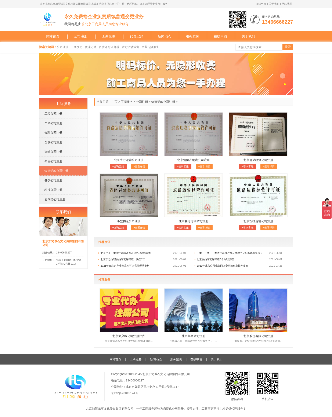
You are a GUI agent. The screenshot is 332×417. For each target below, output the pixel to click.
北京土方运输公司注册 (129, 160)
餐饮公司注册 (53, 180)
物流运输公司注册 (163, 101)
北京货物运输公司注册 (258, 221)
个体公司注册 (53, 123)
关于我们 (274, 3)
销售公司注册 (53, 161)
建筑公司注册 (53, 151)
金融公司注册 (53, 132)
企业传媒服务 (150, 47)
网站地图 (287, 3)
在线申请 (261, 3)
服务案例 (192, 36)
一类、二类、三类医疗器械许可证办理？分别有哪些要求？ (230, 253)
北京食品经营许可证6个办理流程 (215, 259)
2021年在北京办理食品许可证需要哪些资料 (125, 265)
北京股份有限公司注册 (258, 336)
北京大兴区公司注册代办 (128, 336)
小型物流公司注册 (129, 221)
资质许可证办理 (109, 47)
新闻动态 (164, 36)
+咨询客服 (118, 166)
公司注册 (80, 36)
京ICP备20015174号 (124, 393)
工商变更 (108, 36)
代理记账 (136, 36)
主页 (115, 101)
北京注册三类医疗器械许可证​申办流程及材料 (126, 253)
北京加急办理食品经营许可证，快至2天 (123, 259)
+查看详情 (139, 166)
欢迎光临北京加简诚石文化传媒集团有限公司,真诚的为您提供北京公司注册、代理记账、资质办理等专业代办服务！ (105, 3)
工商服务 (127, 101)
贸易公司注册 (53, 142)
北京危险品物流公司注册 (193, 160)
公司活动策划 (130, 47)
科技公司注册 (53, 189)
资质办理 (193, 408)
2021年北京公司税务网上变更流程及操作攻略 (222, 265)
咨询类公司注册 (54, 199)
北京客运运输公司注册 (193, 221)
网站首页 (52, 36)
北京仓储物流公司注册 (258, 160)
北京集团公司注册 (193, 336)
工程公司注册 (53, 113)
